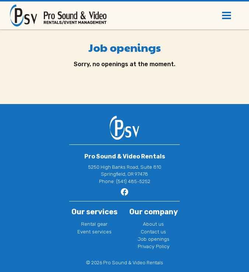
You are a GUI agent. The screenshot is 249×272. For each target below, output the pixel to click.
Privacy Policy (153, 246)
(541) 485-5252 (133, 181)
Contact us (153, 232)
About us (153, 224)
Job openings (153, 239)
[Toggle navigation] (226, 15)
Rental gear (94, 224)
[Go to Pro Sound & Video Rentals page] (124, 194)
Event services (94, 232)
